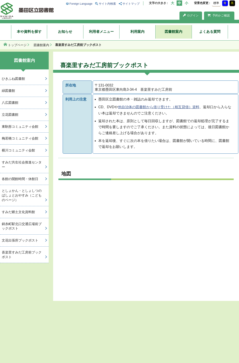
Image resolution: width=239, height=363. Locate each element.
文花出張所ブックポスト (20, 240)
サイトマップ (131, 3)
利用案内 (137, 31)
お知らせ (65, 31)
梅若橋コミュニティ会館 (20, 138)
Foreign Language (81, 3)
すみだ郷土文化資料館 (18, 212)
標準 (216, 3)
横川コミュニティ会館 (18, 150)
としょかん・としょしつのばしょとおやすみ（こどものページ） (22, 195)
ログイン (191, 15)
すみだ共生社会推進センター (22, 164)
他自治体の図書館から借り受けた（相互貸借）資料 (158, 107)
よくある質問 (209, 31)
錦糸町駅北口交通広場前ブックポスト (22, 226)
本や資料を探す (29, 31)
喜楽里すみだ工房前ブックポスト (22, 254)
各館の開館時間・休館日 (20, 179)
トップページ (17, 45)
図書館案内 (173, 31)
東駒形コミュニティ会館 (20, 126)
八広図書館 (10, 102)
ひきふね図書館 (13, 78)
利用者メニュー (101, 31)
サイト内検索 (107, 3)
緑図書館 (8, 90)
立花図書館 (10, 114)
